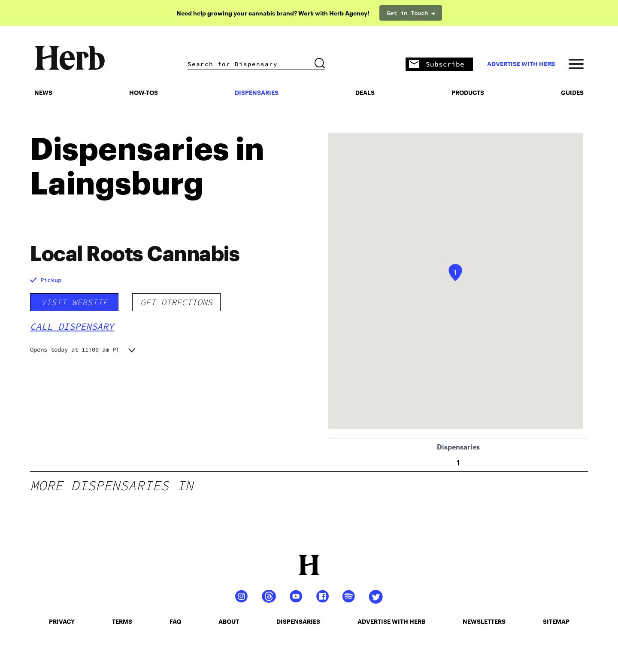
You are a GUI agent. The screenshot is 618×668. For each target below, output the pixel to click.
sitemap (556, 621)
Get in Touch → (411, 13)
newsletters (484, 621)
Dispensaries (257, 92)
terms (122, 621)
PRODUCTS (467, 92)
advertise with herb (521, 64)
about (228, 621)
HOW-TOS (143, 92)
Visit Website (74, 302)
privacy (62, 621)
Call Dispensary (72, 326)
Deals (365, 92)
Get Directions (176, 302)
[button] (455, 272)
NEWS (43, 92)
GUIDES (572, 92)
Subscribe (436, 65)
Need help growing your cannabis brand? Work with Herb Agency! (272, 13)
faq (175, 621)
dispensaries (298, 621)
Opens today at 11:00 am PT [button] (74, 349)
